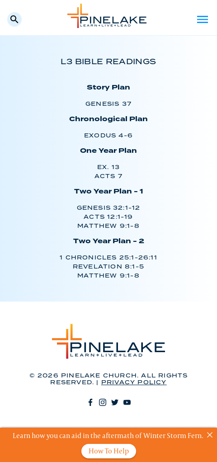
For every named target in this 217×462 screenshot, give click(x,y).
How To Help (109, 451)
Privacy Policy (134, 382)
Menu (202, 19)
